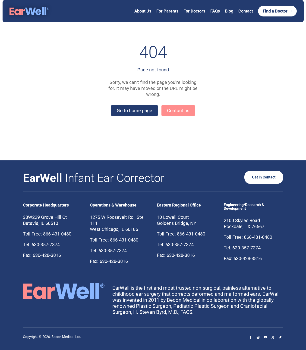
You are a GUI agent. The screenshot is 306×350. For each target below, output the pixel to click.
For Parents (167, 11)
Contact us (178, 110)
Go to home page (134, 110)
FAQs (215, 11)
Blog (229, 11)
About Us (142, 11)
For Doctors (194, 11)
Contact (245, 11)
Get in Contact (262, 177)
